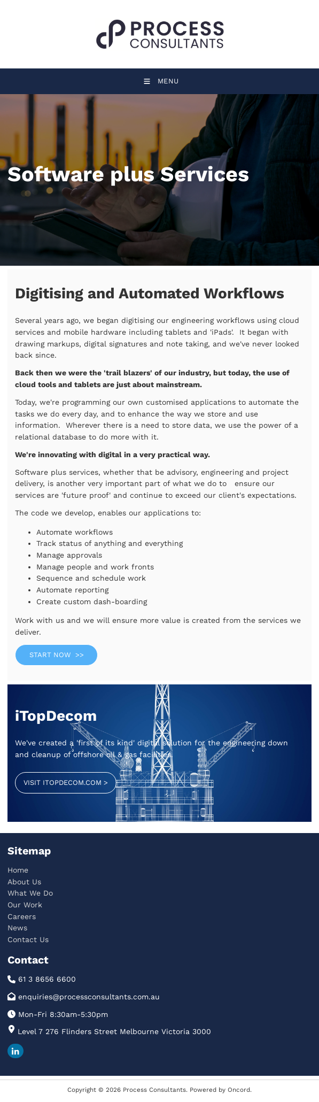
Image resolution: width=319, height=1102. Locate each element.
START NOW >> (42, 650)
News (17, 927)
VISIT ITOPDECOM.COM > (57, 778)
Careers (21, 916)
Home (17, 870)
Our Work (24, 904)
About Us (24, 881)
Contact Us (28, 939)
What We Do (30, 893)
